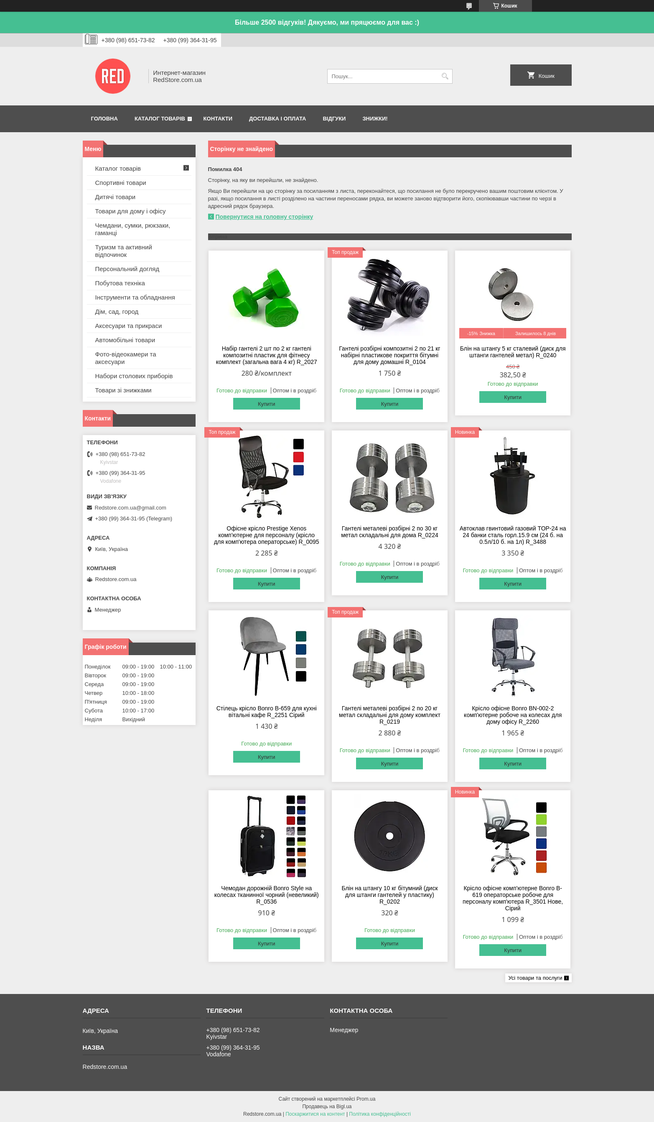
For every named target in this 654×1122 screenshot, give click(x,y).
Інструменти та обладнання (135, 297)
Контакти (218, 118)
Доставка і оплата (277, 118)
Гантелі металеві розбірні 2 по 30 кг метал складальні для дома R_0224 (389, 531)
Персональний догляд (127, 268)
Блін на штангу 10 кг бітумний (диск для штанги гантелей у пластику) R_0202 (389, 895)
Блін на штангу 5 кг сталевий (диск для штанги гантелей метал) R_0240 (513, 352)
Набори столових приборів (134, 375)
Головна (104, 118)
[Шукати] (445, 76)
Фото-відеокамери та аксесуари (125, 358)
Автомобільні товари (125, 339)
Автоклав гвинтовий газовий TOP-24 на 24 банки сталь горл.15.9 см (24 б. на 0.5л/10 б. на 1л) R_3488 (513, 535)
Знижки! (374, 118)
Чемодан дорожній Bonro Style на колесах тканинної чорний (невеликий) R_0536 (266, 895)
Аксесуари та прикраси (128, 325)
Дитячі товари (115, 196)
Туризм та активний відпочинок (123, 250)
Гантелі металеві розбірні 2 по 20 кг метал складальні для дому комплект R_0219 (389, 715)
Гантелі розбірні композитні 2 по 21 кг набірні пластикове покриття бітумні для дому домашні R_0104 (389, 355)
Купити (266, 404)
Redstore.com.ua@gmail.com (130, 508)
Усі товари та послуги (535, 978)
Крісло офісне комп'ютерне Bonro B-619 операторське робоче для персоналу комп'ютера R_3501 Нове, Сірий (513, 898)
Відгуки (334, 118)
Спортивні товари (120, 182)
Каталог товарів (160, 118)
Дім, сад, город (117, 311)
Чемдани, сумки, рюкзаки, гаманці (132, 229)
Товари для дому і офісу (130, 211)
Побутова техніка (120, 283)
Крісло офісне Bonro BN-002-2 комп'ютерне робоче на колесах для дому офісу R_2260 (513, 715)
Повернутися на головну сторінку (264, 216)
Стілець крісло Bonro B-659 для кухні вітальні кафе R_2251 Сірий (266, 711)
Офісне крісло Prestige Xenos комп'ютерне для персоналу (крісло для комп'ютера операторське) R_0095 (266, 535)
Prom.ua (365, 1099)
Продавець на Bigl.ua (326, 1106)
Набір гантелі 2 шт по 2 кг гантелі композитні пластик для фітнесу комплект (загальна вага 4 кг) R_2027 (266, 355)
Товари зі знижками (123, 390)
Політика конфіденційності (380, 1114)
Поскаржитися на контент (315, 1114)
